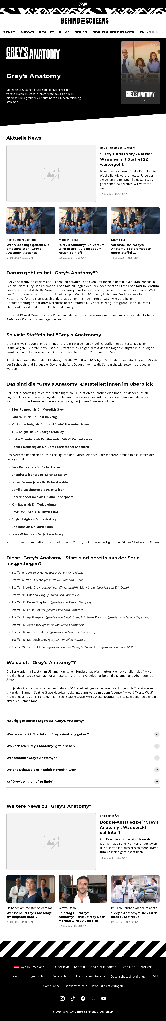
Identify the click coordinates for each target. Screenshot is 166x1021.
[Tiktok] (72, 998)
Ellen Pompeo (22, 409)
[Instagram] (62, 998)
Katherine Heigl (23, 424)
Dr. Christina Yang (98, 303)
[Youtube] (103, 998)
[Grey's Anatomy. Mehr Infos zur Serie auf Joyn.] (140, 72)
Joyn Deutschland (32, 967)
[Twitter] (93, 998)
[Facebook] (83, 998)
